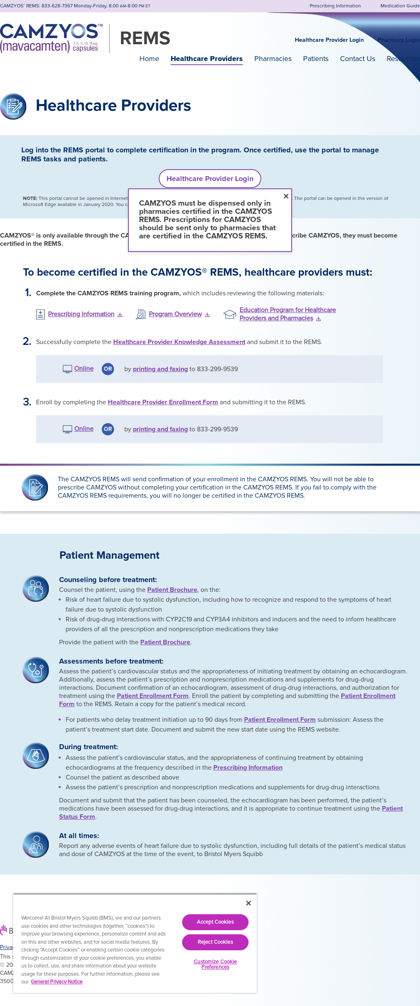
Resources (403, 58)
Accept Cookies (215, 922)
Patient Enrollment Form (153, 696)
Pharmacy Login (399, 39)
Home (149, 58)
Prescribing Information (248, 768)
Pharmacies (273, 58)
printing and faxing (160, 369)
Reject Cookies (215, 942)
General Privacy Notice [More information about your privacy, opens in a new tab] (56, 982)
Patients (316, 58)
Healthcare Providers (207, 58)
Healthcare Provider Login (329, 39)
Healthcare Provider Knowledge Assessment (179, 342)
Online (84, 369)
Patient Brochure (172, 590)
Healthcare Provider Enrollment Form (163, 402)
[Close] (248, 903)
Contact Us (357, 58)
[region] (135, 943)
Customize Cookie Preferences (215, 964)
